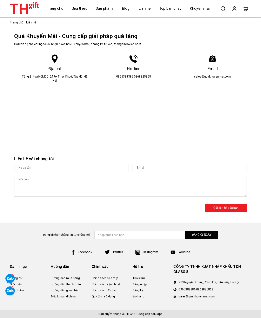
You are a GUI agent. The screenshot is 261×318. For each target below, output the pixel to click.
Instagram (146, 252)
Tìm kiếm (139, 278)
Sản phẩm (104, 8)
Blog (125, 8)
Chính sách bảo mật (105, 278)
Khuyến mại (200, 8)
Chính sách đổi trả (104, 290)
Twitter (114, 252)
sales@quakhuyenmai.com (212, 76)
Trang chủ (55, 8)
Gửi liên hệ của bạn (226, 207)
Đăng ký (138, 290)
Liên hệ (145, 8)
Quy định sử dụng (103, 296)
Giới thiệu (79, 8)
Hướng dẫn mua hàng (65, 278)
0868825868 (142, 76)
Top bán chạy (170, 8)
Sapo (158, 314)
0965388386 (125, 76)
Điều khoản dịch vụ (63, 296)
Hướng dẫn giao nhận (65, 290)
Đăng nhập (140, 284)
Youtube (180, 252)
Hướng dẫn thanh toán (66, 284)
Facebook (81, 252)
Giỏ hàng (138, 296)
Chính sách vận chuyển (107, 284)
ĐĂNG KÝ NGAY (202, 234)
